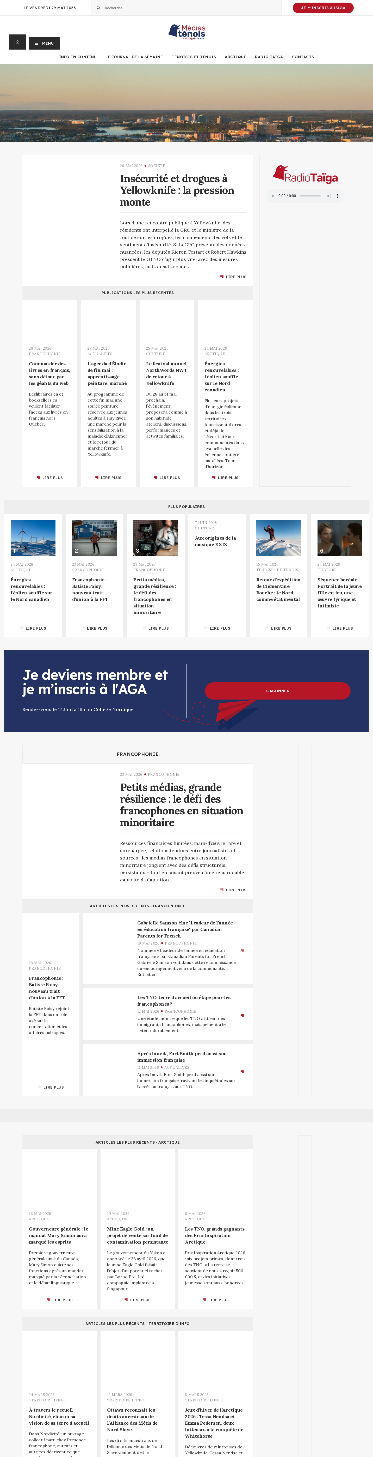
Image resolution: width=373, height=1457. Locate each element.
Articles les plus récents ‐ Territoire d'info (137, 1323)
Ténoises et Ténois (194, 57)
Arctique (235, 57)
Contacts (303, 57)
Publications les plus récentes (138, 292)
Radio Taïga (269, 57)
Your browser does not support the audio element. (305, 196)
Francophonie (138, 754)
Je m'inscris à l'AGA (323, 7)
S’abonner (278, 691)
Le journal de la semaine (134, 57)
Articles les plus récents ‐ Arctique (138, 1142)
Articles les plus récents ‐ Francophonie (137, 906)
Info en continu (78, 57)
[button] (44, 42)
